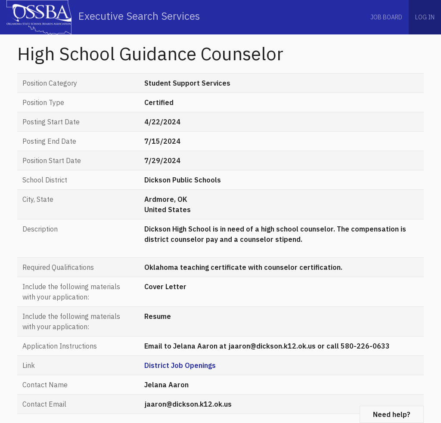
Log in (425, 17)
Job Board (386, 17)
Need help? (391, 414)
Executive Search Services (103, 17)
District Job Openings (180, 365)
